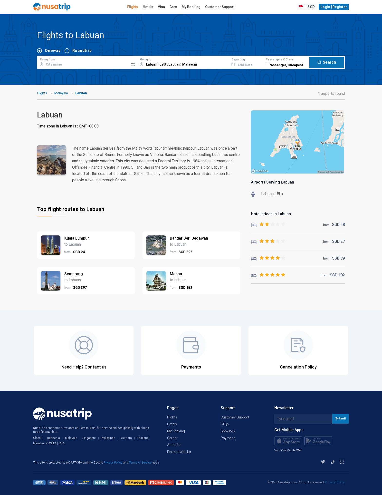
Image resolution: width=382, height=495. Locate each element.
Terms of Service (140, 462)
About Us (174, 445)
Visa (161, 7)
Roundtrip (82, 50)
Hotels (148, 7)
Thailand (143, 438)
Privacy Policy (113, 462)
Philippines (108, 438)
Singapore (89, 438)
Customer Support (219, 7)
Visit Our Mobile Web (288, 450)
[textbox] (83, 62)
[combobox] (83, 62)
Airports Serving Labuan (272, 182)
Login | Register (334, 7)
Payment (228, 438)
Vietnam (126, 438)
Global (37, 438)
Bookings (228, 431)
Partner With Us (179, 452)
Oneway (53, 50)
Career (172, 438)
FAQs (225, 424)
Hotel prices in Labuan (271, 214)
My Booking (191, 7)
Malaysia (61, 93)
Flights (132, 7)
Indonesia (53, 438)
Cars (173, 7)
